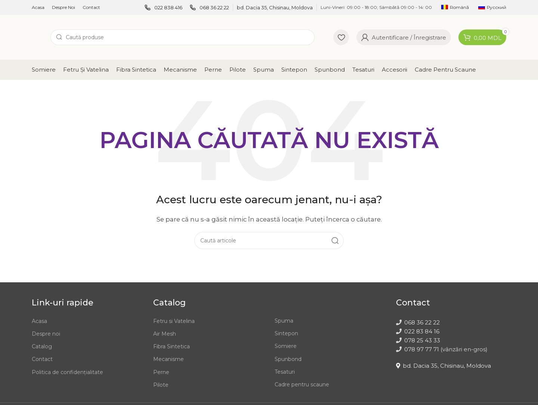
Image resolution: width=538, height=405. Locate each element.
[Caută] (182, 37)
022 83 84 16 (421, 331)
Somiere (286, 346)
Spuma (284, 320)
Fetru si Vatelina (174, 321)
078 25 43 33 (422, 340)
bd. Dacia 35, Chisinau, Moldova (443, 365)
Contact (42, 359)
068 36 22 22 (422, 322)
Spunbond (288, 359)
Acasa (39, 321)
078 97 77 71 (421, 349)
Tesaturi (285, 371)
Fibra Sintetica (171, 346)
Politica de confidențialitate (67, 372)
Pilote (160, 385)
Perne (161, 372)
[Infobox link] (163, 7)
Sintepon (286, 333)
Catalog (42, 346)
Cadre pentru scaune (302, 384)
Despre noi (46, 333)
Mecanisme (168, 359)
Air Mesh (164, 333)
